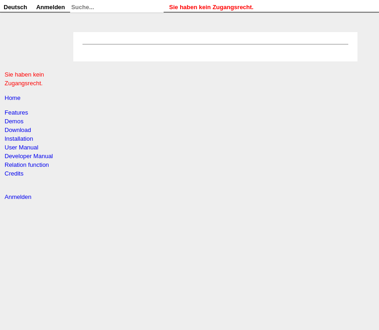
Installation (19, 138)
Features (16, 112)
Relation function (27, 164)
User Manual (21, 147)
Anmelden (18, 196)
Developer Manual (29, 156)
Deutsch (15, 7)
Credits (14, 173)
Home (13, 97)
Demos (14, 121)
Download (18, 129)
